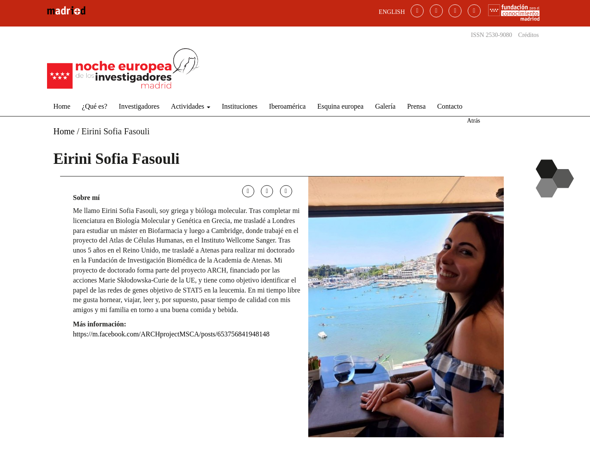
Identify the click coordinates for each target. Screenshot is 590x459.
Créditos (528, 35)
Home (62, 106)
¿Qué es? (94, 106)
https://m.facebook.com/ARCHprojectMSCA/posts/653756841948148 (171, 334)
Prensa (416, 106)
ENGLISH (392, 12)
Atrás (473, 120)
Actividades (190, 106)
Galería (385, 106)
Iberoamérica (287, 106)
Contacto (449, 106)
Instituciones (240, 106)
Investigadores (139, 106)
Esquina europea (340, 106)
